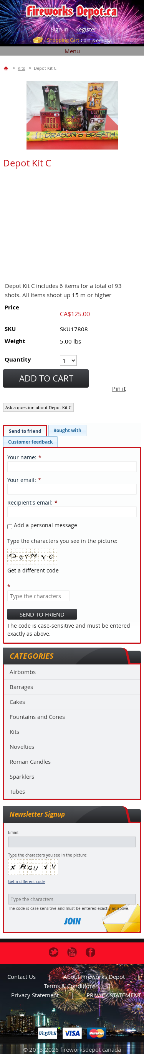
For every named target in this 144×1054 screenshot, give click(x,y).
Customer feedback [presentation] (30, 442)
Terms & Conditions (70, 986)
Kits (14, 731)
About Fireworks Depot (94, 976)
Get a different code (26, 881)
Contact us (21, 976)
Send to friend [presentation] (25, 431)
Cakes (17, 701)
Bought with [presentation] (67, 430)
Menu (72, 51)
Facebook (90, 952)
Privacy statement (35, 995)
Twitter (53, 952)
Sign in (59, 29)
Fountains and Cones (37, 716)
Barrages (21, 687)
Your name (21, 457)
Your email (21, 479)
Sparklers (22, 776)
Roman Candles (30, 761)
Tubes (17, 791)
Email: (14, 832)
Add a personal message (42, 525)
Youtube (72, 952)
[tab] (25, 431)
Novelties (22, 746)
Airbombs (23, 672)
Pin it (119, 388)
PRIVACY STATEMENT (113, 995)
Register (85, 29)
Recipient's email (29, 502)
